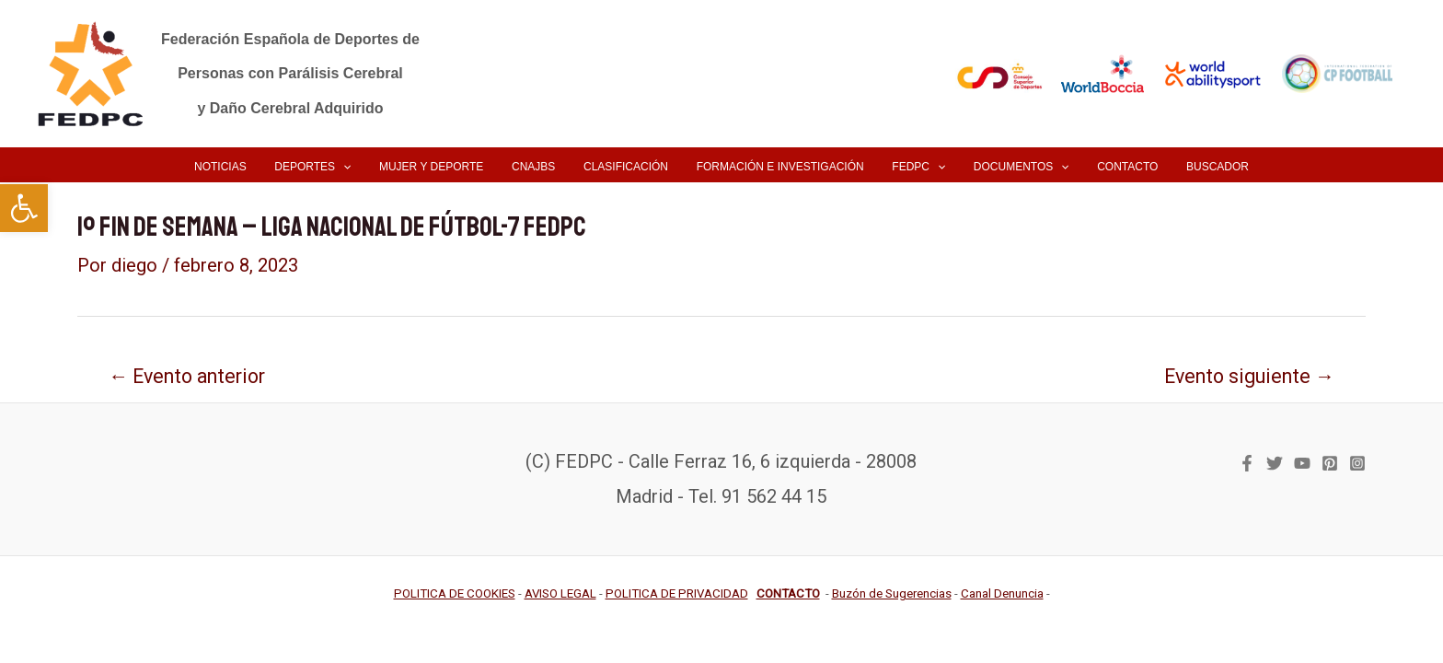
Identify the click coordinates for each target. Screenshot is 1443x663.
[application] (364, 166)
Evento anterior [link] (187, 376)
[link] (24, 208)
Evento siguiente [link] (1249, 376)
